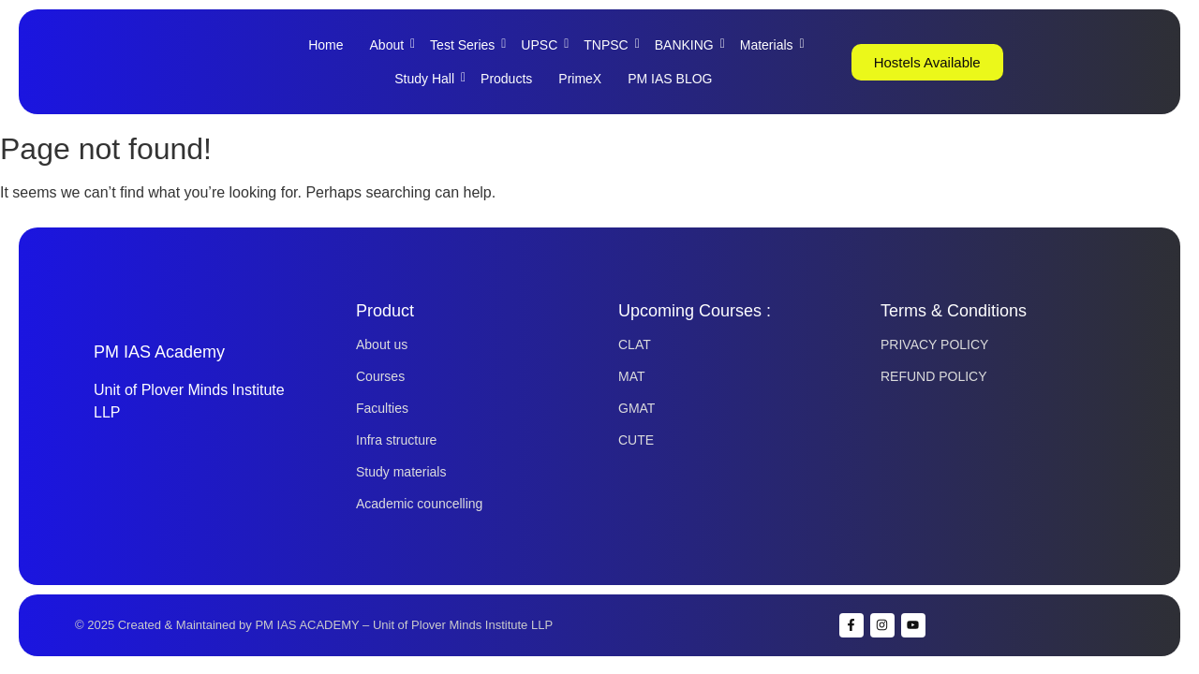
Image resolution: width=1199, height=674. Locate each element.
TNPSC (611, 44)
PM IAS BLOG (670, 78)
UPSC (544, 44)
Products (506, 78)
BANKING (689, 44)
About (392, 44)
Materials (772, 44)
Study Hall (429, 78)
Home (325, 44)
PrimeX (579, 78)
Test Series (467, 44)
